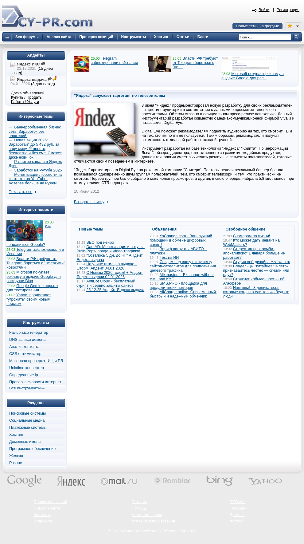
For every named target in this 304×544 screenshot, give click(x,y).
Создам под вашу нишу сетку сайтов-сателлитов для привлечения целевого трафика (183, 266)
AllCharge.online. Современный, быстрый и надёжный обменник (183, 294)
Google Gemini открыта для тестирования (32, 288)
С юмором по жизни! (251, 236)
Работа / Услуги (25, 102)
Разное (15, 463)
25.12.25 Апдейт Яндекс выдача (115, 290)
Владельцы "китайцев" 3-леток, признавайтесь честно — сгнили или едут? (256, 270)
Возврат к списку (89, 202)
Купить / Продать (26, 97)
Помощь (139, 508)
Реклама (139, 502)
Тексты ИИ (169, 257)
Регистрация (288, 10)
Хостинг (16, 434)
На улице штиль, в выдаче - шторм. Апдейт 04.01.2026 (106, 266)
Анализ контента (24, 347)
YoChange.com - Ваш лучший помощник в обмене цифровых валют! (181, 240)
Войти (264, 10)
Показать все (20, 192)
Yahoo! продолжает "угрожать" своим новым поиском (28, 299)
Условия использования (153, 521)
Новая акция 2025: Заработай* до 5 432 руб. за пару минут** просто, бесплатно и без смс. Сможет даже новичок (35, 149)
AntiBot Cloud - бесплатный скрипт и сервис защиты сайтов (105, 283)
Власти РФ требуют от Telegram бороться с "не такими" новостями (35, 263)
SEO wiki (237, 502)
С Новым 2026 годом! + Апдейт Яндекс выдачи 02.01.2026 (109, 274)
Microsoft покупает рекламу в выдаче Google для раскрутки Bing (33, 276)
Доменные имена (25, 442)
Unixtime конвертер (26, 368)
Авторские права (147, 515)
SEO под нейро (100, 242)
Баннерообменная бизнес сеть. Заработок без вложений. (35, 131)
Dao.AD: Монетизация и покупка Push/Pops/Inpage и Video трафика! (110, 249)
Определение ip (23, 375)
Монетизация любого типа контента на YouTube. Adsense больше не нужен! (35, 178)
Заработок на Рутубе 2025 (38, 170)
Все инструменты (25, 388)
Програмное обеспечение (32, 449)
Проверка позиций (50, 502)
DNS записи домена (27, 339)
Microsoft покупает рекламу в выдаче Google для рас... (252, 76)
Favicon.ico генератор (28, 332)
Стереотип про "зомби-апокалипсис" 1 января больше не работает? (254, 253)
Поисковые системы (27, 413)
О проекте (43, 521)
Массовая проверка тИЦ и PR (36, 361)
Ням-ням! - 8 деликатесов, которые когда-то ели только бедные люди (256, 292)
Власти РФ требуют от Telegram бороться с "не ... (195, 62)
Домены (237, 515)
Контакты (42, 515)
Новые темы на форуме (257, 26)
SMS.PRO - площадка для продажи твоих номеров (178, 285)
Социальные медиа (27, 420)
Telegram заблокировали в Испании (114, 60)
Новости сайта (47, 508)
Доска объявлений (28, 93)
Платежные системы (27, 427)
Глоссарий (239, 508)
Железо (16, 456)
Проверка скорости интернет (35, 382)
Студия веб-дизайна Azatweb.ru (261, 262)
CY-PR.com (166, 531)
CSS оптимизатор (25, 354)
